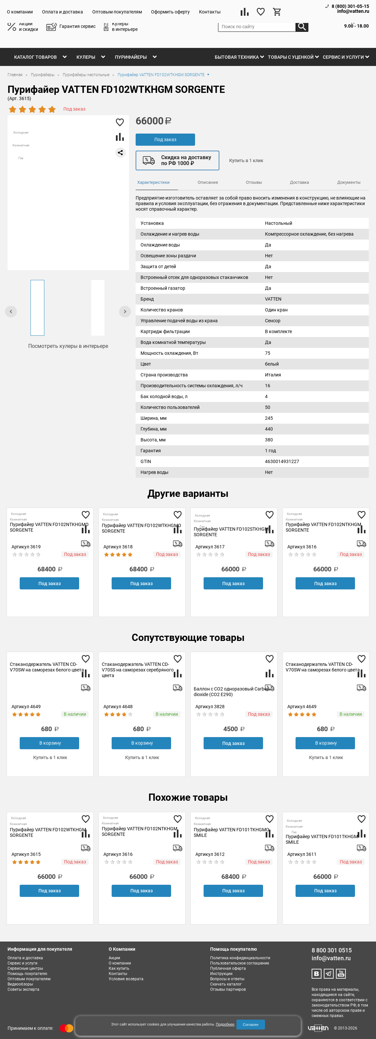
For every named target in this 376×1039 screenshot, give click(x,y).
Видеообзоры (20, 984)
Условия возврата (126, 979)
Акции (114, 958)
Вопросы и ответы (227, 979)
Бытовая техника (237, 57)
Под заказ (165, 139)
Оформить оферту (170, 11)
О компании (20, 11)
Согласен (250, 1025)
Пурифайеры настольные (86, 75)
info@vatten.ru (353, 11)
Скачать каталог (226, 984)
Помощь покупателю (27, 973)
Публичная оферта (228, 968)
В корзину (50, 743)
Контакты (210, 11)
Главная (16, 75)
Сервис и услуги (343, 57)
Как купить (119, 968)
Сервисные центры (25, 968)
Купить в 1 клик (246, 160)
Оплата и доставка (62, 11)
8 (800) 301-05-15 (350, 6)
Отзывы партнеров (228, 989)
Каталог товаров (35, 57)
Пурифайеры (131, 57)
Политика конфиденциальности (240, 958)
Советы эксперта (23, 989)
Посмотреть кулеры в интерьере (68, 346)
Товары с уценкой (291, 57)
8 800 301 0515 (332, 950)
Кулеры (86, 57)
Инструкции (221, 973)
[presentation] (11, 311)
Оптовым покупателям (117, 11)
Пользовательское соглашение (239, 963)
